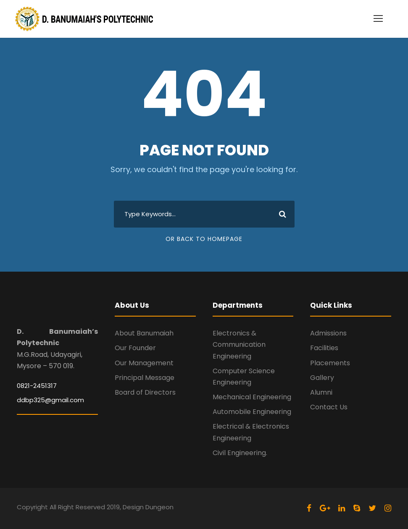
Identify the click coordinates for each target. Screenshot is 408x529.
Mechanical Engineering (252, 397)
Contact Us (328, 407)
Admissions (328, 333)
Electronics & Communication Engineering (239, 344)
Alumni (321, 392)
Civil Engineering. (240, 453)
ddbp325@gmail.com (50, 399)
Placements (330, 363)
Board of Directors (145, 392)
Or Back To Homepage (204, 239)
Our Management (144, 363)
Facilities (324, 348)
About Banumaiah (144, 333)
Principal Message (144, 377)
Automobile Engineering (252, 411)
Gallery (322, 377)
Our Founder (135, 348)
